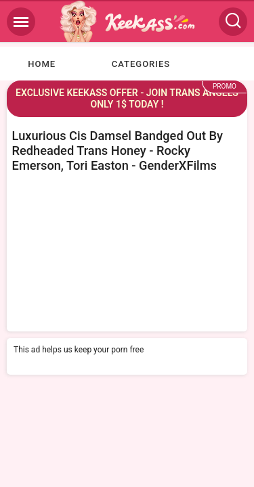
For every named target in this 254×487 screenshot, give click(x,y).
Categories (141, 64)
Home (42, 64)
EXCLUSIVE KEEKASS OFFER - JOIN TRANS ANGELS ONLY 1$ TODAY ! (127, 98)
